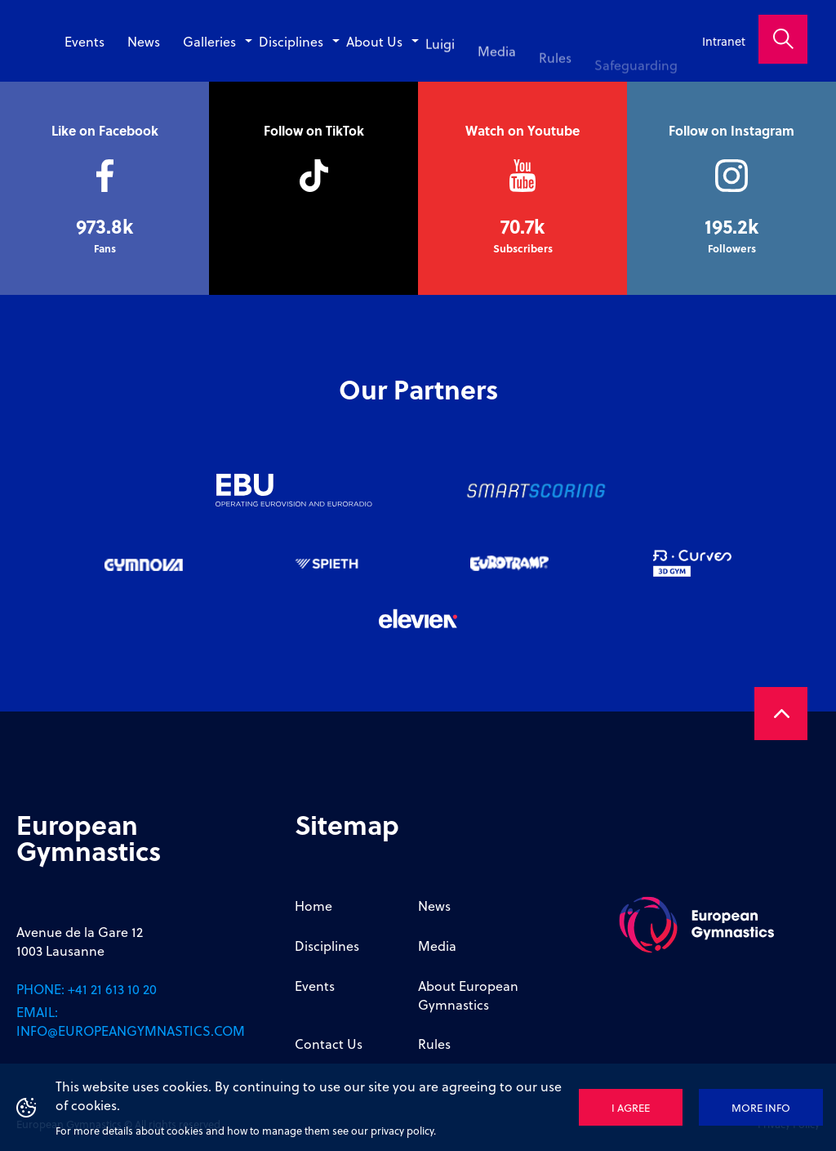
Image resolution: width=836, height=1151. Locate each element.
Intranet (723, 41)
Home (313, 905)
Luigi (456, 53)
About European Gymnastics (468, 995)
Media (510, 60)
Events (126, 41)
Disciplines (319, 41)
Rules (565, 66)
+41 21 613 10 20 (112, 988)
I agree (630, 1107)
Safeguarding (640, 73)
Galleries (243, 41)
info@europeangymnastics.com (130, 1030)
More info (761, 1107)
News (181, 41)
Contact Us (328, 1043)
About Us (395, 46)
